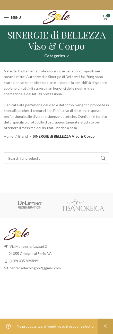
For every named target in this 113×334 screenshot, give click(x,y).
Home (9, 136)
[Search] (56, 158)
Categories (54, 56)
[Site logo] (56, 17)
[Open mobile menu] (12, 17)
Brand (23, 136)
